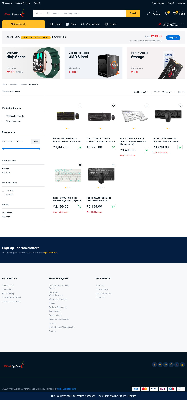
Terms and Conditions (11, 302)
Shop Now (173, 38)
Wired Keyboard (11, 121)
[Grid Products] (179, 92)
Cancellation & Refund (11, 298)
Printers (52, 331)
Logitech (6, 213)
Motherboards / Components (61, 327)
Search (133, 13)
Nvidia (110, 24)
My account (7, 3)
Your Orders (7, 289)
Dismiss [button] (132, 396)
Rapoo (5, 217)
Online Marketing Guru (66, 389)
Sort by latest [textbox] (140, 92)
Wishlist (37, 3)
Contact (170, 3)
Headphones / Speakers (59, 319)
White (4, 173)
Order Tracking (158, 3)
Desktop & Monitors (57, 307)
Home (55, 24)
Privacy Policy (8, 294)
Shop (70, 24)
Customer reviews (103, 294)
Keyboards (53, 292)
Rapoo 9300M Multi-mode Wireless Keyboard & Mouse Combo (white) (133, 141)
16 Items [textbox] (166, 92)
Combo (52, 288)
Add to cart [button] (80, 147)
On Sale (7, 195)
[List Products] (183, 92)
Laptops (52, 323)
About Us (181, 3)
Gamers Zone (90, 24)
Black (4, 169)
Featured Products (22, 3)
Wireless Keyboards (13, 116)
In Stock (7, 191)
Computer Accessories (18, 84)
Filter (35, 141)
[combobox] (141, 92)
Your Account (8, 286)
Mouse (52, 303)
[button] (80, 105)
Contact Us (100, 298)
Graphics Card (55, 315)
